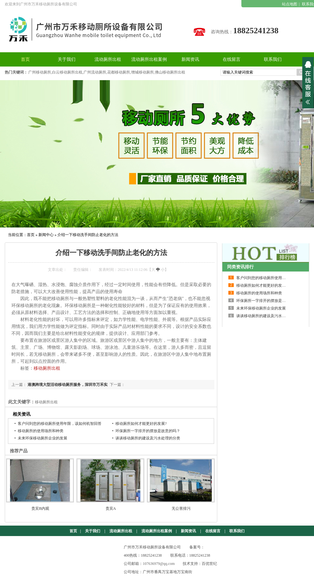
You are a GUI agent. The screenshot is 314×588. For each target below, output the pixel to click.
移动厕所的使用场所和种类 (40, 431)
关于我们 (92, 531)
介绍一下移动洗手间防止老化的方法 (87, 235)
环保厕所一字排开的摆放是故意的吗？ (147, 431)
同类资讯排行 (240, 267)
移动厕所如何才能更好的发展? (141, 423)
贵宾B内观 (40, 508)
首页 (31, 235)
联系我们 (237, 531)
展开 (308, 82)
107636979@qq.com (159, 563)
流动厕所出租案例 (156, 531)
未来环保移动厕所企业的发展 (42, 438)
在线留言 (212, 531)
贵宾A (111, 508)
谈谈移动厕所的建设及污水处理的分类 (147, 438)
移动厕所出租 (47, 368)
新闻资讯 (188, 531)
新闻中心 (46, 235)
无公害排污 (181, 508)
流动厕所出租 (120, 531)
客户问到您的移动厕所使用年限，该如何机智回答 (59, 423)
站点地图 (289, 4)
